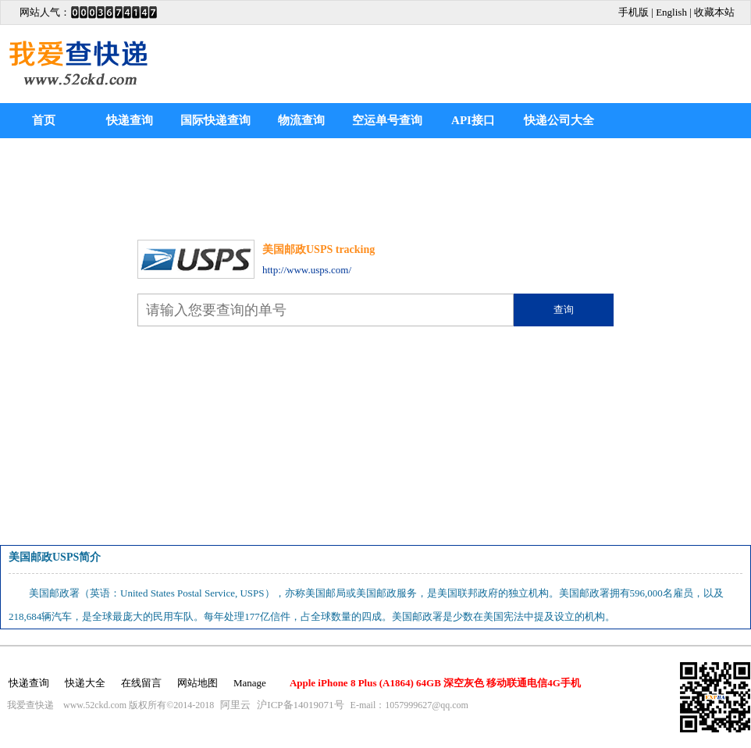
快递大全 (85, 683)
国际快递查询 (215, 120)
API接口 (473, 120)
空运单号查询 (387, 120)
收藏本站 (714, 12)
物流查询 (301, 120)
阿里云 (235, 705)
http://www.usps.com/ (306, 270)
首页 (43, 120)
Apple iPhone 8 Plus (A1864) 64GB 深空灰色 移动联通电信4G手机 (435, 683)
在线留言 (141, 683)
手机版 (633, 12)
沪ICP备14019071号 (300, 705)
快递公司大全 (559, 120)
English (671, 12)
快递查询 (129, 120)
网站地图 (197, 683)
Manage (249, 683)
